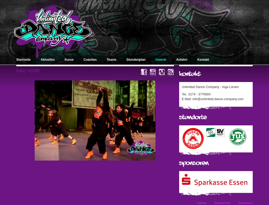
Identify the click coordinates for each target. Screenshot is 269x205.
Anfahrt (182, 60)
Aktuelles (48, 60)
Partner (201, 202)
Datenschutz (222, 202)
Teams (111, 60)
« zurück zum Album (160, 75)
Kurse (69, 60)
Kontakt (203, 60)
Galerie (161, 60)
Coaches (90, 60)
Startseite (23, 60)
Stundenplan (136, 60)
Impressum (246, 202)
